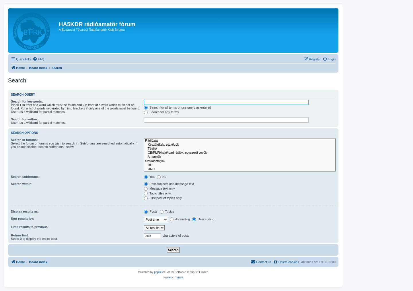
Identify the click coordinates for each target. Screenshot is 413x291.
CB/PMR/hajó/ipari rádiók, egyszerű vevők (240, 153)
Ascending (180, 219)
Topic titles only (157, 193)
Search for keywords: (27, 101)
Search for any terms (161, 112)
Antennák (240, 157)
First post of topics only (163, 198)
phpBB (158, 272)
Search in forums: (24, 140)
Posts (150, 211)
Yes (149, 176)
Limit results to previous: (29, 227)
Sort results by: (22, 218)
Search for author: (24, 119)
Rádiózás (240, 141)
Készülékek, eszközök (240, 145)
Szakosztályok (240, 161)
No (161, 176)
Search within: (21, 184)
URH (240, 169)
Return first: (20, 235)
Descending (203, 219)
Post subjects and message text (169, 184)
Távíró (240, 149)
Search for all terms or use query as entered (177, 107)
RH (240, 165)
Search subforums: (25, 176)
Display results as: (25, 211)
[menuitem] (38, 59)
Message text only (159, 188)
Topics (167, 211)
